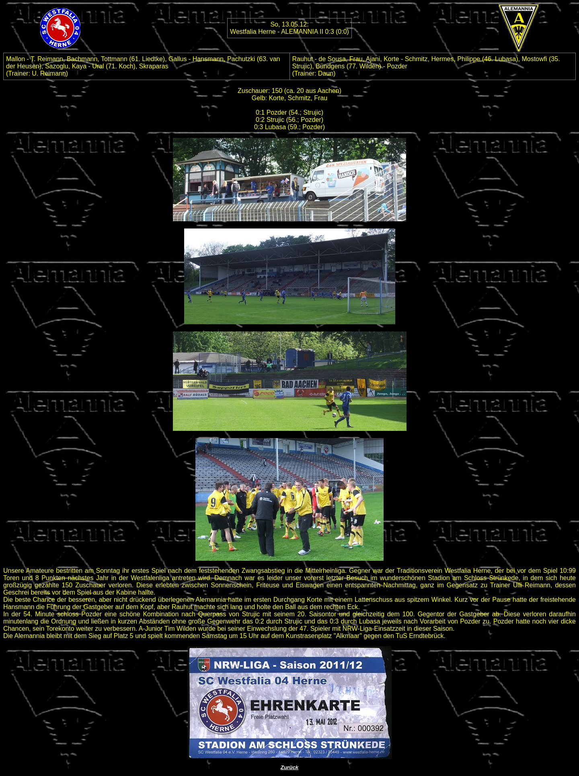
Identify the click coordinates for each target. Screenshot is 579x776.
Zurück (289, 767)
